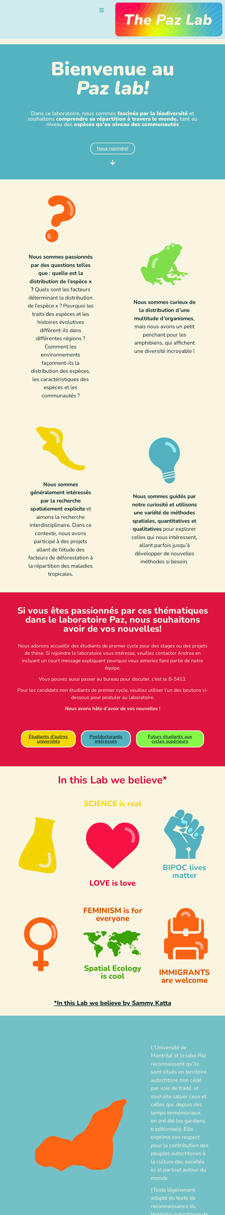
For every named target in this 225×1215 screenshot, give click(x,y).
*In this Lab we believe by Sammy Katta (112, 1003)
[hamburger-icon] (101, 10)
